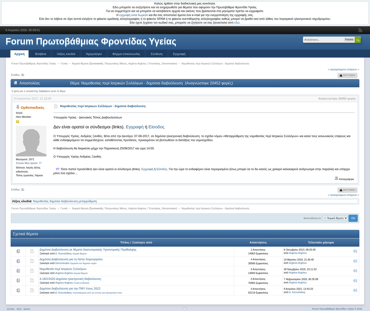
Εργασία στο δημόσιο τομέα (83, 263)
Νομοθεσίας (41, 201)
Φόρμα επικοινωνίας (126, 54)
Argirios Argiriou (137, 63)
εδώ (237, 22)
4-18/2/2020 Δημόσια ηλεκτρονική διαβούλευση (70, 279)
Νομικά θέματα (80, 253)
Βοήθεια (40, 54)
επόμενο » (353, 69)
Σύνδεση (157, 54)
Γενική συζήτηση (81, 283)
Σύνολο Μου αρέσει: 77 (29, 163)
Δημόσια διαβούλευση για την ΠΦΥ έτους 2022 (70, 288)
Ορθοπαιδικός (32, 107)
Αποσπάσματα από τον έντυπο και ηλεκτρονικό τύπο (97, 293)
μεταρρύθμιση (88, 201)
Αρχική (19, 54)
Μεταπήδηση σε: (313, 218)
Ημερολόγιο (94, 54)
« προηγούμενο (337, 69)
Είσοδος (156, 126)
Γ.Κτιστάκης (153, 63)
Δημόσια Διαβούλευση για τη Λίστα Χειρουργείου (71, 259)
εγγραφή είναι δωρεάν (133, 15)
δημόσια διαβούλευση (64, 201)
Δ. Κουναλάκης (63, 253)
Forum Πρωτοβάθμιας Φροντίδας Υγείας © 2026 (337, 308)
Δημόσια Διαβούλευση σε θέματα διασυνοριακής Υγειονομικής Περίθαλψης (88, 249)
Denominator (169, 63)
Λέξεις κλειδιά (66, 54)
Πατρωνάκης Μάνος (116, 63)
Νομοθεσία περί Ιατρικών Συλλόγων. (63, 269)
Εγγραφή (179, 54)
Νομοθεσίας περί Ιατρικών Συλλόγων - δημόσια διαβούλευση (102, 106)
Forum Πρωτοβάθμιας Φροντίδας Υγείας (91, 41)
